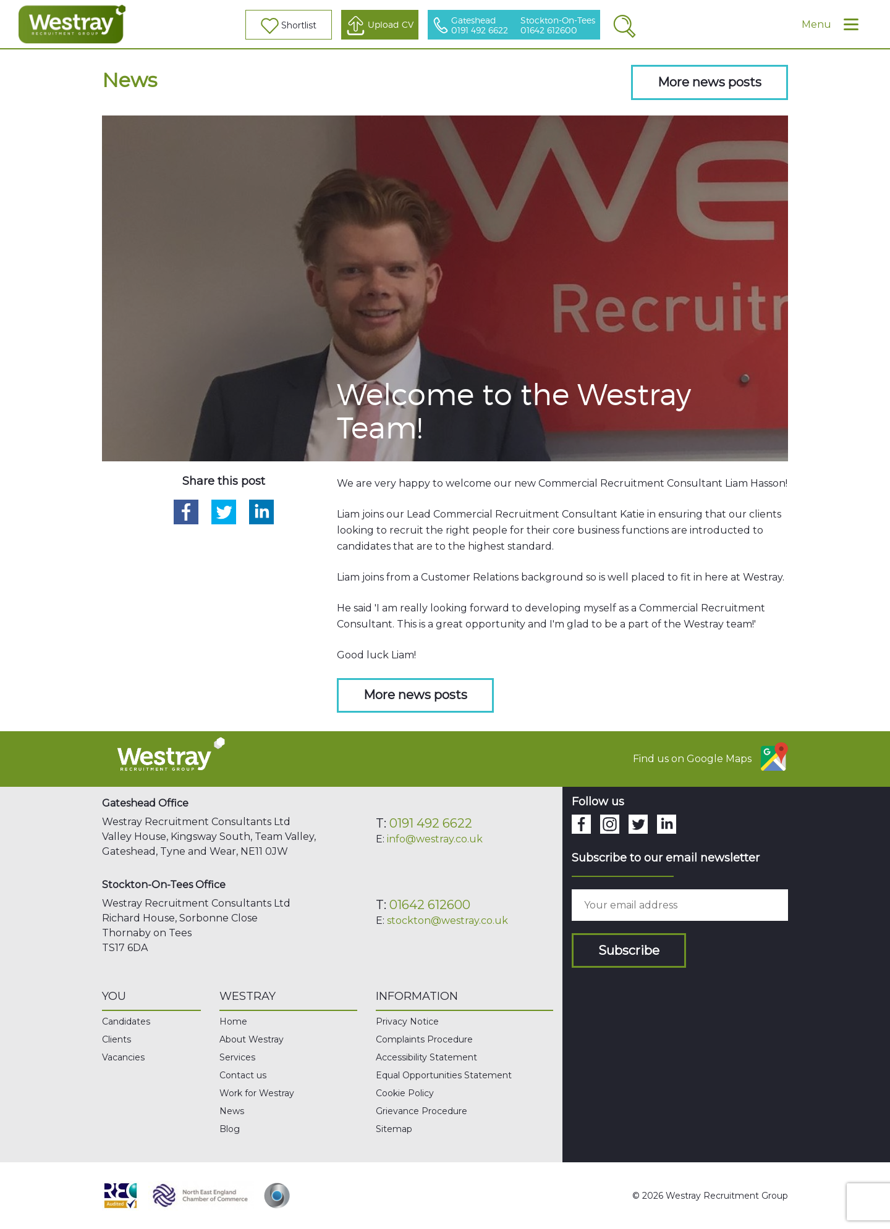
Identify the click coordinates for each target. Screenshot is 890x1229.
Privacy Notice (407, 1021)
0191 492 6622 (430, 823)
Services (237, 1057)
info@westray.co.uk (435, 839)
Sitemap (394, 1129)
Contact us (242, 1075)
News (231, 1111)
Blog (229, 1129)
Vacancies (123, 1057)
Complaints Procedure (424, 1039)
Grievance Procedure (421, 1111)
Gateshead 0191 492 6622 (479, 25)
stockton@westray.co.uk (447, 920)
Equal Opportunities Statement (444, 1075)
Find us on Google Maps (710, 756)
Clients (116, 1039)
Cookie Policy (405, 1093)
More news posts (709, 82)
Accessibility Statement (426, 1057)
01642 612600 (429, 904)
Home (233, 1021)
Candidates (126, 1021)
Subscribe (628, 950)
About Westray (251, 1039)
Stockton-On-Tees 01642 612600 (557, 25)
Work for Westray (256, 1093)
